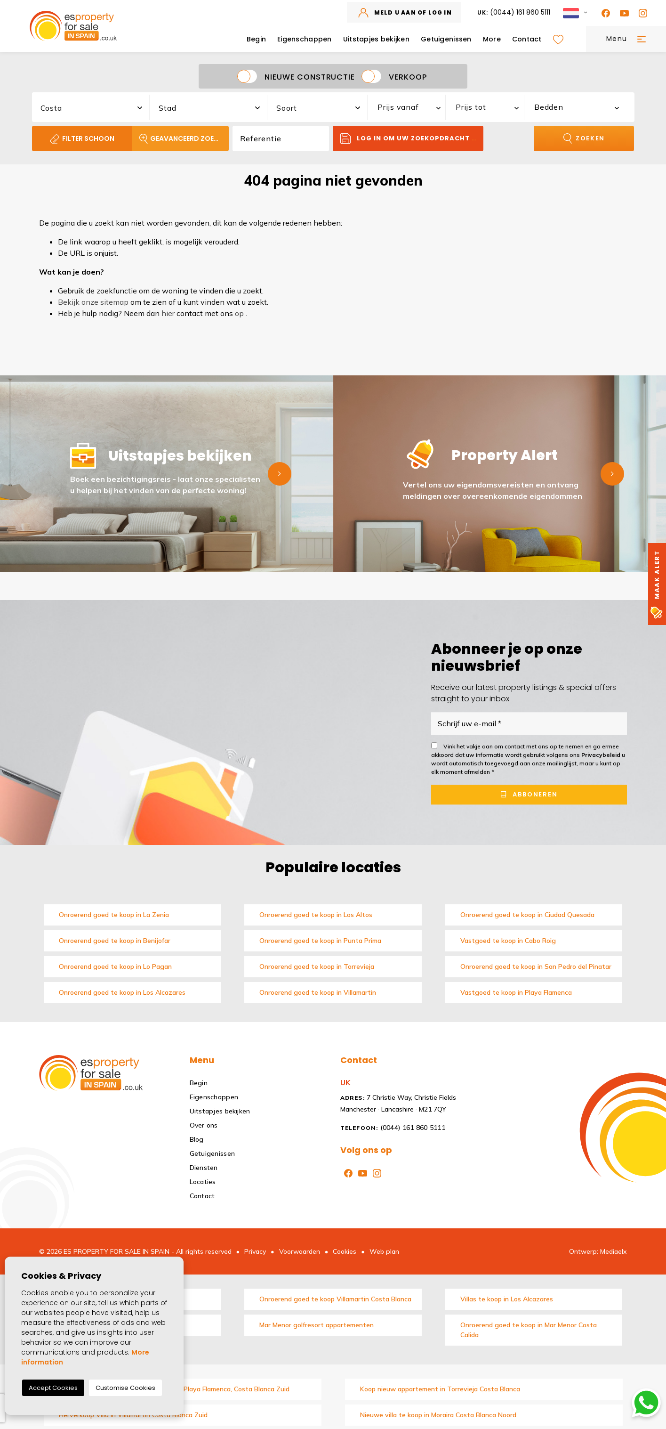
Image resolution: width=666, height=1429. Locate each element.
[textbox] (96, 108)
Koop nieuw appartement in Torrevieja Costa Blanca (440, 1389)
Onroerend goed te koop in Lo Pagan (115, 966)
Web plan (384, 1251)
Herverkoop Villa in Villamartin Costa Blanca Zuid (133, 1415)
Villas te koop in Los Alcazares (506, 1299)
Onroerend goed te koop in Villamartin (317, 992)
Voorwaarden (299, 1251)
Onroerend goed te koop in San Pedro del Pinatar (535, 966)
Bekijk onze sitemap (93, 302)
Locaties (203, 1181)
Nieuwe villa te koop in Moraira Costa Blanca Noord (438, 1415)
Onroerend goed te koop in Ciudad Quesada (527, 914)
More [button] (492, 39)
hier (168, 313)
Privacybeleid (601, 755)
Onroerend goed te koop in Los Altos (315, 914)
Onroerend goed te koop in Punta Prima (320, 940)
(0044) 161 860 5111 (514, 12)
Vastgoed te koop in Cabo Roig (508, 940)
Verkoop (408, 76)
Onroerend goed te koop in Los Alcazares (122, 992)
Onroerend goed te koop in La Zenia (114, 914)
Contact (527, 39)
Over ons (204, 1125)
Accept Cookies (53, 1387)
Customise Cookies (125, 1387)
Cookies (344, 1251)
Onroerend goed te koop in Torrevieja (316, 966)
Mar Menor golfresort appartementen (316, 1325)
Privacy (255, 1251)
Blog (197, 1139)
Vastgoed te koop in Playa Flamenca (516, 992)
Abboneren (529, 794)
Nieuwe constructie (310, 76)
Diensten (204, 1167)
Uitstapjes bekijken (376, 39)
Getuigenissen (446, 39)
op (239, 313)
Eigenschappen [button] (304, 39)
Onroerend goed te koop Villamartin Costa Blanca (335, 1299)
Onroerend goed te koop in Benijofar (114, 940)
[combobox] (91, 106)
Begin (256, 39)
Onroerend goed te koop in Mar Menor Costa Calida (528, 1330)
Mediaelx (613, 1251)
